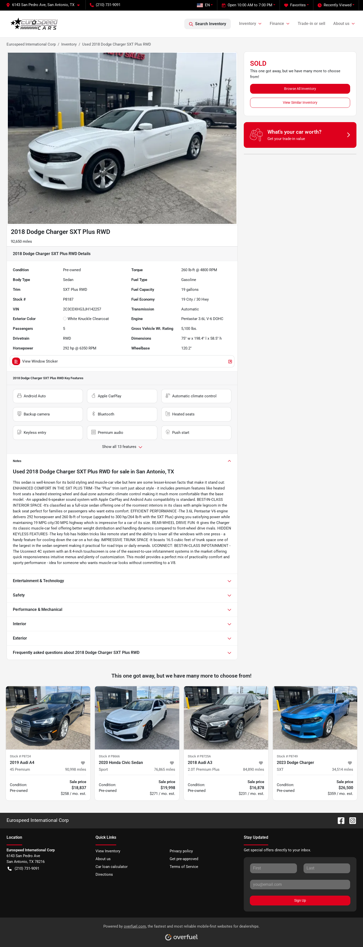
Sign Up (300, 900)
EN (203, 5)
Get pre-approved (184, 859)
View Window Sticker (122, 361)
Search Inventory (207, 24)
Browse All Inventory (300, 89)
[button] (45, 5)
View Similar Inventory (300, 102)
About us (103, 859)
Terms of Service (184, 866)
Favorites (295, 5)
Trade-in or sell (311, 23)
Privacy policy (181, 851)
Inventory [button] (247, 23)
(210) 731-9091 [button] (105, 5)
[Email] (300, 885)
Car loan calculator (112, 866)
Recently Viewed (334, 5)
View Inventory (108, 851)
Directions (104, 874)
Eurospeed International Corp (31, 44)
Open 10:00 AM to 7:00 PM (247, 5)
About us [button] (341, 23)
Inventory (69, 44)
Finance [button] (277, 23)
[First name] (273, 868)
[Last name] (326, 868)
